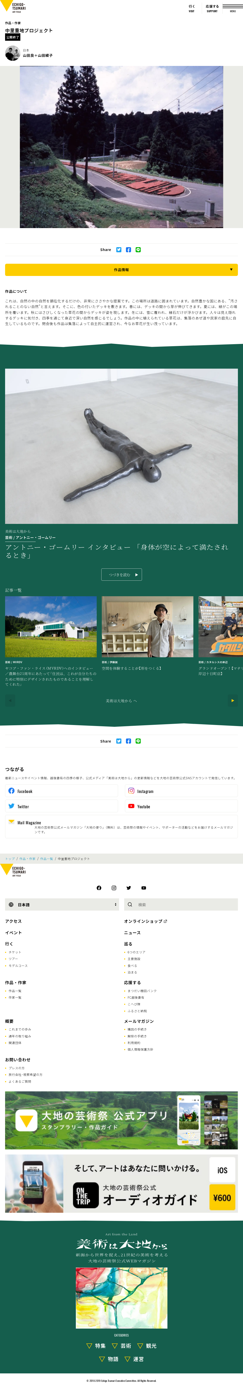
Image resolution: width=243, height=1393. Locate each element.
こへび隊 (134, 1004)
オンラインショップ (143, 921)
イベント (13, 932)
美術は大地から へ (121, 700)
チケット (15, 952)
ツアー (13, 958)
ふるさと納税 (137, 1011)
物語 (113, 1358)
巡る (128, 944)
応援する (132, 982)
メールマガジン (139, 1021)
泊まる (132, 972)
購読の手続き (137, 1029)
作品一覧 (46, 858)
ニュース (132, 932)
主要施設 (134, 958)
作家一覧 (15, 997)
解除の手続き (137, 1036)
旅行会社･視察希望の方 (26, 1074)
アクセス (13, 921)
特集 (100, 1345)
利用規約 (134, 1042)
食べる (132, 965)
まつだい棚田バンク (142, 990)
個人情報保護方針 (141, 1049)
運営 (138, 1358)
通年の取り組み (20, 1036)
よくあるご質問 (20, 1081)
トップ (10, 858)
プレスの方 (17, 1068)
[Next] (233, 700)
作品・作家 (13, 23)
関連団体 (15, 1042)
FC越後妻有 (136, 997)
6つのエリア (137, 952)
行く (9, 944)
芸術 (126, 1345)
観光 (151, 1345)
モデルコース (18, 965)
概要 (9, 1021)
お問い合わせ (18, 1059)
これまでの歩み (20, 1029)
